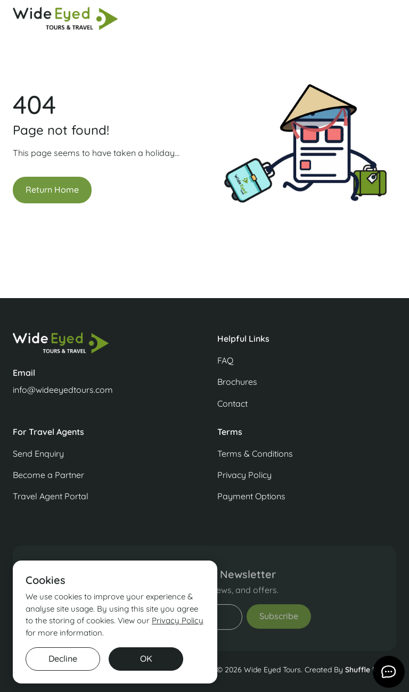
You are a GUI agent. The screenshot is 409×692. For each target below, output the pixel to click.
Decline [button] (62, 658)
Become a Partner (48, 474)
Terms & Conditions (255, 453)
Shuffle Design (370, 669)
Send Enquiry (38, 453)
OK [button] (146, 658)
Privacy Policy (244, 474)
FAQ (225, 360)
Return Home (52, 189)
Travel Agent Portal (50, 496)
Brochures (237, 381)
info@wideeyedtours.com (63, 389)
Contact (232, 403)
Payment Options (251, 496)
